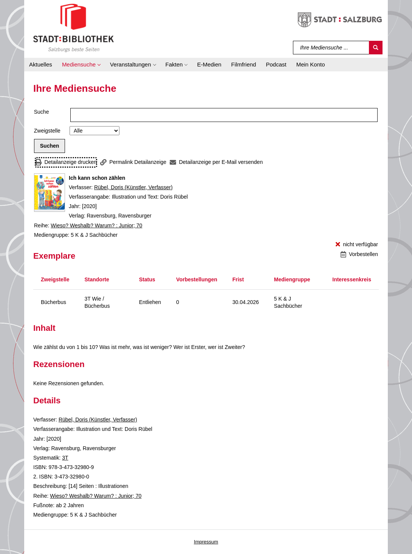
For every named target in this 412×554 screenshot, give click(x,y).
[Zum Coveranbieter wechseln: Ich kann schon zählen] (49, 192)
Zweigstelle (47, 131)
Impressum (206, 542)
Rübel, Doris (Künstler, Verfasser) (133, 187)
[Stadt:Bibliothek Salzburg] (73, 28)
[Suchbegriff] (331, 47)
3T (65, 458)
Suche (41, 112)
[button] (81, 64)
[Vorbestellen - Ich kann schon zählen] (359, 254)
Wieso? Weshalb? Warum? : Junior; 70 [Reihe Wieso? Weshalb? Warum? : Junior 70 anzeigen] (96, 225)
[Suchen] (376, 47)
